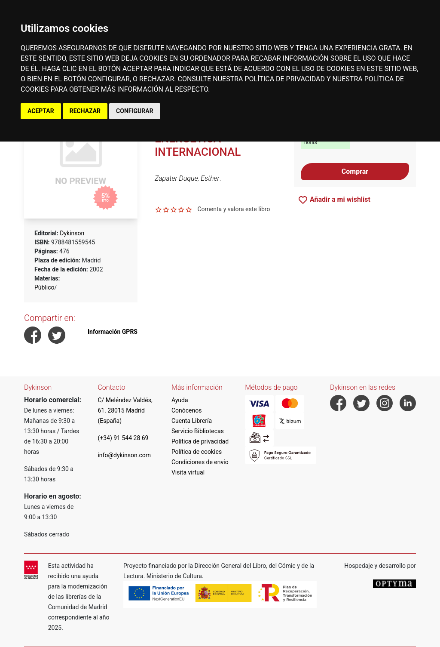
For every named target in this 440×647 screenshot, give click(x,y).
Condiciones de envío (200, 462)
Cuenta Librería (191, 420)
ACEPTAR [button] (41, 111)
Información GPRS (113, 331)
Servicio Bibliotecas (197, 431)
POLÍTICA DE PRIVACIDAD (284, 79)
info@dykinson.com (124, 455)
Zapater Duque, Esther (187, 178)
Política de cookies (196, 451)
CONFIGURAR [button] (134, 111)
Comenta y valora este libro (233, 209)
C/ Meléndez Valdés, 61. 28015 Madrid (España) (125, 410)
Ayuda (179, 400)
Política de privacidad (200, 441)
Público (44, 287)
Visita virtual (188, 472)
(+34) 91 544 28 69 (123, 437)
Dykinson (72, 233)
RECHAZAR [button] (85, 111)
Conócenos (186, 410)
